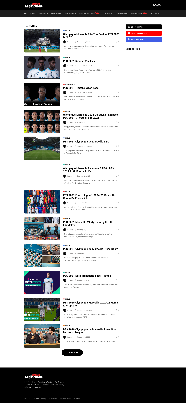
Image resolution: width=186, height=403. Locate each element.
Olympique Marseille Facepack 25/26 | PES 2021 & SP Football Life (88, 170)
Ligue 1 (68, 31)
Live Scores (136, 13)
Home (32, 13)
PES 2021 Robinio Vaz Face (79, 61)
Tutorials (107, 13)
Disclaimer (53, 399)
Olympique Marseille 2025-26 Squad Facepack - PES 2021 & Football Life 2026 (91, 116)
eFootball (56, 13)
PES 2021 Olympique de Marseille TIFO (86, 141)
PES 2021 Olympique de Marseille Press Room (90, 248)
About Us (76, 399)
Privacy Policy (65, 399)
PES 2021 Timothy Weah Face (81, 87)
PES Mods (69, 13)
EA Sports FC (122, 13)
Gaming (42, 13)
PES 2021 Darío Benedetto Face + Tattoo (87, 275)
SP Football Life (87, 13)
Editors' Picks (133, 49)
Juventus (69, 84)
